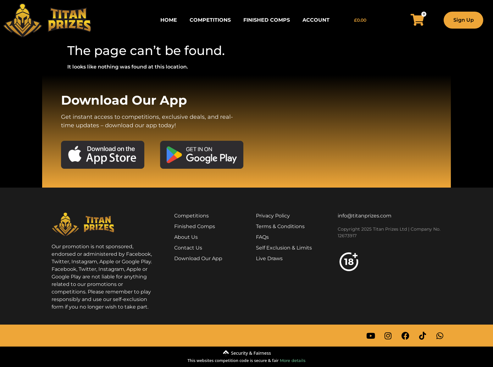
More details (293, 360)
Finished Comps (266, 20)
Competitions (210, 20)
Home (168, 20)
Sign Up (463, 20)
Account (316, 20)
